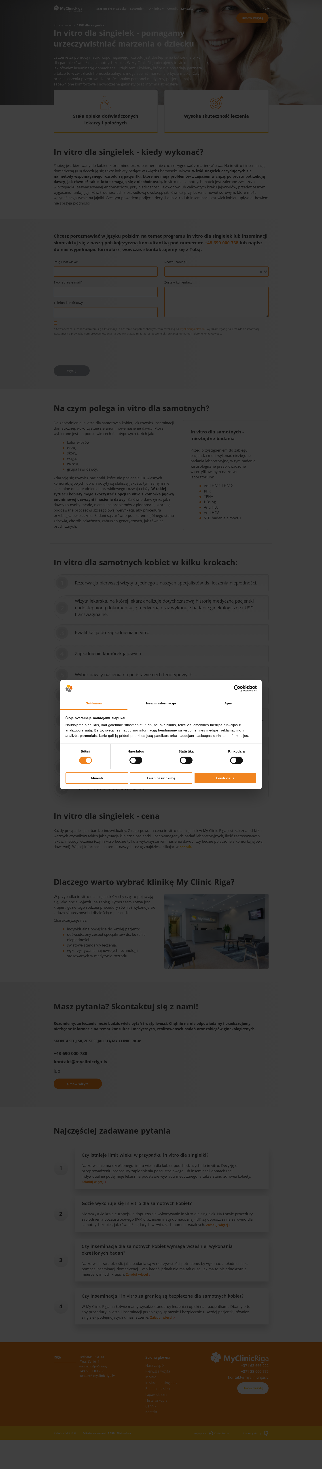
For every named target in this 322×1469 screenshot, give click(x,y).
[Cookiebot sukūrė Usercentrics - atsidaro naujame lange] (237, 688)
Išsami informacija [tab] (161, 703)
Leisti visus (225, 778)
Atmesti (97, 778)
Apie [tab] (228, 703)
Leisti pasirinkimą (161, 778)
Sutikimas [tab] (94, 703)
